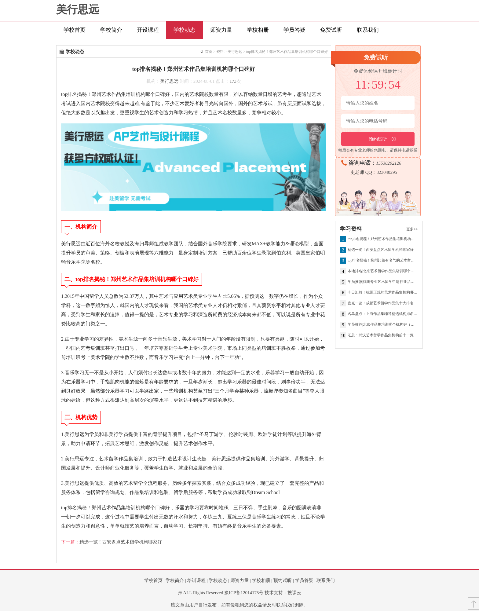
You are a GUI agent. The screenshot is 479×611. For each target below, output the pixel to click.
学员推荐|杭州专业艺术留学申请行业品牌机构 (383, 282)
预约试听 (282, 580)
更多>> (412, 229)
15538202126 (388, 163)
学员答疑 (294, 30)
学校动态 (185, 30)
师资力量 (221, 30)
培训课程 (196, 580)
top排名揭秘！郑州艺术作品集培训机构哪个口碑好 (287, 51)
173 (233, 81)
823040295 (386, 172)
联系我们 (368, 30)
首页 (208, 51)
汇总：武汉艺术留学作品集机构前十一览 (381, 335)
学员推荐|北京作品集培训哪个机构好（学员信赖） (383, 325)
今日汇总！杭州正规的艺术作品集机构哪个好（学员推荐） (383, 293)
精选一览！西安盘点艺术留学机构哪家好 (120, 542)
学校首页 (75, 30)
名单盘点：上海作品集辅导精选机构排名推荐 (383, 314)
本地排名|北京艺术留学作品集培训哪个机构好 (383, 271)
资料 (220, 51)
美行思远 (77, 10)
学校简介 (111, 30)
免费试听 (331, 30)
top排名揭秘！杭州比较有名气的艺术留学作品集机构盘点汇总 (383, 261)
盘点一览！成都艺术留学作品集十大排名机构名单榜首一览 (383, 303)
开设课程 (148, 30)
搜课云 (294, 592)
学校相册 (258, 30)
